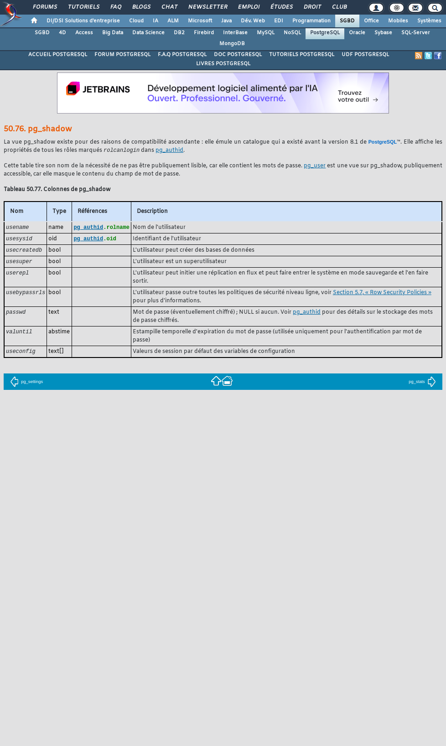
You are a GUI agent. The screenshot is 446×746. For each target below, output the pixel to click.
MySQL (266, 33)
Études (281, 7)
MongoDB (232, 44)
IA (155, 21)
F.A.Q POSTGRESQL (182, 55)
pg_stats (422, 384)
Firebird (204, 33)
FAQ (115, 7)
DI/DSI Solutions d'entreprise (83, 21)
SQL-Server (415, 33)
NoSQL (292, 33)
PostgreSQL (325, 33)
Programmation (311, 21)
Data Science (148, 33)
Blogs (141, 7)
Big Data (112, 33)
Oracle (357, 33)
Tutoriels (83, 7)
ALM (173, 21)
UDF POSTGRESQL (365, 55)
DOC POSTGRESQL (238, 55)
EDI (278, 21)
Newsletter (207, 7)
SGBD (347, 21)
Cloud (136, 21)
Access (84, 33)
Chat (169, 7)
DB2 (179, 33)
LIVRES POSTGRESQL (223, 64)
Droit (312, 7)
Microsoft (200, 21)
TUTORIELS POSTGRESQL (301, 55)
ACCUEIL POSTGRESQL (57, 55)
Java (226, 21)
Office (371, 21)
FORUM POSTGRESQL (122, 55)
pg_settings (26, 384)
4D (62, 33)
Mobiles (398, 21)
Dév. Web (253, 21)
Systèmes (429, 21)
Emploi (248, 7)
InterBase (235, 33)
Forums (44, 7)
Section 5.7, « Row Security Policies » (382, 295)
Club (339, 7)
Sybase (383, 33)
